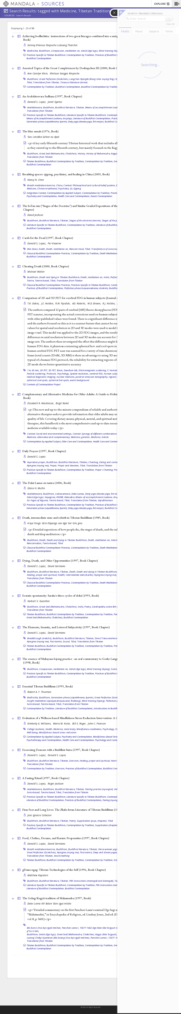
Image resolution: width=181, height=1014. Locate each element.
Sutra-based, (33, 704)
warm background (79, 380)
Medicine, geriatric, (80, 437)
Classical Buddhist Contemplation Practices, (49, 253)
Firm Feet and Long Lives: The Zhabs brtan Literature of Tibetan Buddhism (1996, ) (81, 810)
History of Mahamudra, (98, 153)
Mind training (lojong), (110, 50)
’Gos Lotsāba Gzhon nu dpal (43, 136)
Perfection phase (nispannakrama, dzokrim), (86, 288)
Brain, (60, 370)
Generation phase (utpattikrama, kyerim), (47, 121)
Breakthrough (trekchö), (39, 638)
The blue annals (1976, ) (40, 131)
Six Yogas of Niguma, (38, 500)
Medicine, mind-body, (64, 729)
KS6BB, (60, 497)
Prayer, (53, 465)
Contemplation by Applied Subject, (64, 192)
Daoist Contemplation (101, 196)
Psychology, (63, 373)
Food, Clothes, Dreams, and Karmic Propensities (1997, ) (65, 838)
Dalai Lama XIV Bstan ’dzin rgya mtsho (49, 903)
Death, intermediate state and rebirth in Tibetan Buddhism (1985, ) (65, 518)
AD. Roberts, (79, 303)
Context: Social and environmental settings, (49, 433)
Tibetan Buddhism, (36, 161)
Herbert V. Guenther (38, 601)
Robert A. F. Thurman (39, 692)
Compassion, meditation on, (65, 50)
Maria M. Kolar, (62, 723)
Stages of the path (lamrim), (116, 220)
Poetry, (87, 606)
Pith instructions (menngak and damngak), (91, 880)
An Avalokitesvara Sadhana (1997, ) (52, 96)
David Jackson (35, 215)
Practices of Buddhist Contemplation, (113, 55)
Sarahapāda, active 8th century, (108, 606)
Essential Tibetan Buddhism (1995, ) (47, 686)
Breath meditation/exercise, (41, 185)
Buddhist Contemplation (39, 58)
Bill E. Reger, (79, 723)
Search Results (23, 15)
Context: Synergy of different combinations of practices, (101, 433)
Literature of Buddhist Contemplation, (92, 118)
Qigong (77, 188)
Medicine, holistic (100, 437)
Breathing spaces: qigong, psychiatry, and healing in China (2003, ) (66, 174)
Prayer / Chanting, (104, 469)
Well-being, (32, 732)
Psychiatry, (63, 188)
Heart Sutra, (117, 760)
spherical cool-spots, (37, 380)
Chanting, (93, 462)
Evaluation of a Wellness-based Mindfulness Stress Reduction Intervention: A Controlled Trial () (89, 718)
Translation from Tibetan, (46, 82)
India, (107, 277)
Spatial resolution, (79, 373)
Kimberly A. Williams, (39, 723)
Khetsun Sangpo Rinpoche (64, 73)
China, (59, 185)
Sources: (9, 15)
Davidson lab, (71, 370)
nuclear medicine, (66, 376)
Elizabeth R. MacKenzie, (41, 403)
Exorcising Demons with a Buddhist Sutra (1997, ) (61, 750)
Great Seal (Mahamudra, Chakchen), (58, 153)
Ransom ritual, (76, 248)
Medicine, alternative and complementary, (48, 437)
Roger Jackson (56, 783)
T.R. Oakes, (33, 303)
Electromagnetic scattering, (93, 370)
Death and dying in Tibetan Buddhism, (59, 277)
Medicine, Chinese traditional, (42, 188)
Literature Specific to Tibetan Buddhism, (86, 115)
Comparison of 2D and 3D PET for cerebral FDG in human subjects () (74, 298)
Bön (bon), (32, 248)
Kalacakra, (69, 497)
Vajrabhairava (105, 500)
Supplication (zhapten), (107, 825)
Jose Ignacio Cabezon (39, 815)
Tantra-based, (42, 280)
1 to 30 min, (33, 370)
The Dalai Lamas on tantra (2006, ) (46, 483)
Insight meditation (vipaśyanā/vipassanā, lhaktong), (54, 700)
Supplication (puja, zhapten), (92, 820)
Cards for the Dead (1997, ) (47, 238)
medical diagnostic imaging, (41, 376)
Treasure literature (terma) (74, 82)
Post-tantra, (56, 641)
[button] (176, 3)
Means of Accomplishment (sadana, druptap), (49, 118)
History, (82, 153)
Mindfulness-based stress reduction (58, 732)
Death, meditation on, (57, 248)
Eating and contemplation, (113, 462)
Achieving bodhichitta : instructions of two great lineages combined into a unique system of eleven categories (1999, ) (92, 38)
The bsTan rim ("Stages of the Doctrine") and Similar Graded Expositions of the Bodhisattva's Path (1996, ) (89, 207)
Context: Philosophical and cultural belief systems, (89, 185)
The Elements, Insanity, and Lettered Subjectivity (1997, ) (66, 627)
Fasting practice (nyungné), (99, 789)
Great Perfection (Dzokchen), (54, 79)
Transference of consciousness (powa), (111, 248)
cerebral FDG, (96, 373)
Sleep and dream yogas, (105, 852)
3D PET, (52, 370)
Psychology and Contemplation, (111, 740)
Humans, (114, 370)
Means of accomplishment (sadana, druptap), (109, 107)
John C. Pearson (97, 723)
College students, (36, 729)
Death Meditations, (109, 253)
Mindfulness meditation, (89, 729)
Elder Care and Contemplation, (77, 441)
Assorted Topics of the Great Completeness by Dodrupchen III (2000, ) (74, 68)
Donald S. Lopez (36, 456)
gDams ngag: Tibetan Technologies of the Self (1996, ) (64, 870)
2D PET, (44, 370)
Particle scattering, (36, 373)
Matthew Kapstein (37, 875)
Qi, (71, 188)
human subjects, (112, 373)
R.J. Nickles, (109, 303)
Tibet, (30, 82)
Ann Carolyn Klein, (38, 73)
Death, (42, 248)
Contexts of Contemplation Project (43, 384)
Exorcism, (74, 760)
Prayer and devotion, (68, 465)
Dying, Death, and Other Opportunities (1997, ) (60, 560)
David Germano (56, 566)
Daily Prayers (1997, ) (44, 451)
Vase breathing (62, 855)
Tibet (60, 543)
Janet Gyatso (55, 102)
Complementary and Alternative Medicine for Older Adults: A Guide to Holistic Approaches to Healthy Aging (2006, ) (93, 396)
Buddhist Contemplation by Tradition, (100, 86)
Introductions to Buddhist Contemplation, (115, 708)
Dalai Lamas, (78, 493)
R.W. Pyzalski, (63, 303)
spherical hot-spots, (59, 380)
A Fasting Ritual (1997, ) (45, 778)
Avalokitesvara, (35, 107)
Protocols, (51, 373)
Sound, (66, 641)
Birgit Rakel (62, 403)
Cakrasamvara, (63, 493)
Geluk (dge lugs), (89, 50)
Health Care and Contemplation (109, 441)
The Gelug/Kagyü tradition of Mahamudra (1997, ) (56, 898)
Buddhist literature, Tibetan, (69, 107)
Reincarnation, (34, 543)
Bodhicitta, (33, 50)
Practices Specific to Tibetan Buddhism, (46, 55)
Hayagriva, (50, 497)
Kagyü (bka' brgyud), (106, 934)
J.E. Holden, (48, 303)
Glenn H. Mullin (36, 488)
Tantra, (30, 280)
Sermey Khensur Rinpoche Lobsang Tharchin (52, 45)
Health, (61, 574)
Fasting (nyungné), (112, 800)
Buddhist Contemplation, (68, 86)
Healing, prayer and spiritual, (42, 574)
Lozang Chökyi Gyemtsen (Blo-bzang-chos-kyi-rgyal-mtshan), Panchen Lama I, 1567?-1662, (74, 937)
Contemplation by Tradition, (80, 55)
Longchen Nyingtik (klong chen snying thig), (92, 79)
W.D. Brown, (94, 303)
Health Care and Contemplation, (74, 196)
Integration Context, (36, 192)
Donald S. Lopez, (37, 102)
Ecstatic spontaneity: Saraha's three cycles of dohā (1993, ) (60, 595)
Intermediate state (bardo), (80, 574)
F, (108, 370)
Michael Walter (36, 271)
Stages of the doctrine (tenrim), (85, 220)
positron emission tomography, (91, 376)
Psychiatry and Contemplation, (42, 196)
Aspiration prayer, (36, 462)
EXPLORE (162, 4)
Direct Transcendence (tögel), (110, 638)
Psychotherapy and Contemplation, (44, 740)
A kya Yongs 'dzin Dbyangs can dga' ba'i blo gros (55, 523)
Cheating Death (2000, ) (45, 266)
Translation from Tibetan (40, 110)
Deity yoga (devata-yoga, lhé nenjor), (86, 121)
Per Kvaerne (54, 243)
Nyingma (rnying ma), (38, 465)
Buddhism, (45, 50)
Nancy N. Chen (35, 179)
